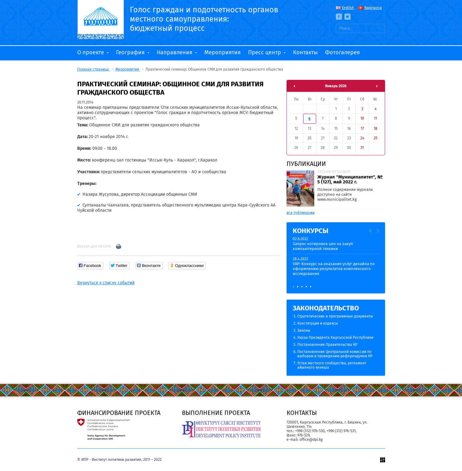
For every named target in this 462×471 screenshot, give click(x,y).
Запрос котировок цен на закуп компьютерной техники (323, 246)
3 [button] (302, 286)
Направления (175, 52)
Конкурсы (310, 231)
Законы (303, 330)
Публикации (306, 163)
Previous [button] (371, 231)
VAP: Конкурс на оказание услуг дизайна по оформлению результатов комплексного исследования (334, 268)
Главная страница (93, 69)
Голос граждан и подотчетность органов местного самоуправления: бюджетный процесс (204, 19)
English (348, 8)
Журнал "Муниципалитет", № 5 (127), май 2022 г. (350, 179)
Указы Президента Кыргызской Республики (335, 337)
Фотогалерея (342, 52)
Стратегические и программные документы (335, 316)
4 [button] (306, 286)
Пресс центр (265, 52)
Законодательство (326, 308)
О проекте (91, 52)
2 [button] (297, 286)
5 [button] (310, 286)
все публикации (301, 213)
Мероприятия (222, 52)
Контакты (305, 52)
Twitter (347, 17)
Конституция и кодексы (317, 323)
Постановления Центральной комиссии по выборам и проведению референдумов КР (334, 354)
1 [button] (293, 286)
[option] (336, 259)
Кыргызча (373, 8)
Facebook (339, 17)
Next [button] (378, 231)
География (131, 52)
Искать (379, 28)
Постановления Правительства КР (327, 344)
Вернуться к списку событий (106, 282)
